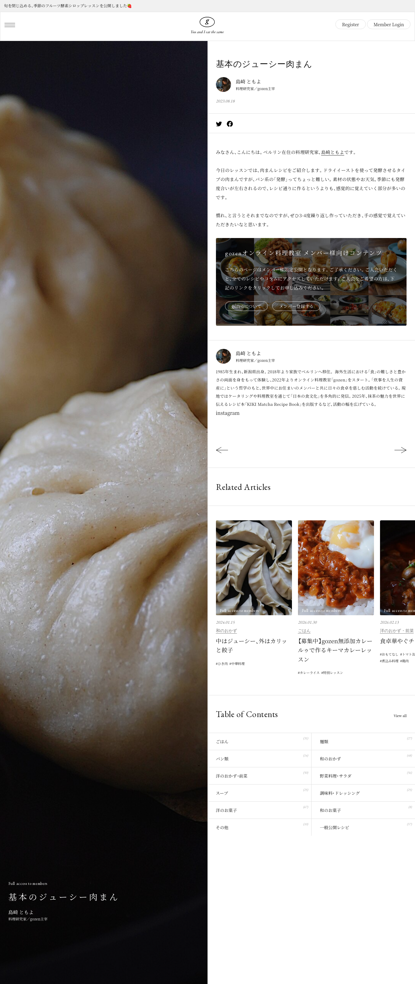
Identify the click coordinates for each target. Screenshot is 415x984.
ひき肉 (223, 663)
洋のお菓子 (262, 809)
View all (400, 716)
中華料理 (240, 663)
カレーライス (311, 672)
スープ (262, 792)
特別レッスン (336, 672)
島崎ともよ (332, 152)
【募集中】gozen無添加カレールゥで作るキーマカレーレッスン (335, 650)
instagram (228, 412)
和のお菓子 (366, 809)
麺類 (366, 740)
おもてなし (391, 654)
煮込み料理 (391, 661)
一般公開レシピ (366, 826)
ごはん (304, 630)
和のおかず (226, 630)
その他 (262, 826)
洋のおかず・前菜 (397, 630)
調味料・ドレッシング (366, 792)
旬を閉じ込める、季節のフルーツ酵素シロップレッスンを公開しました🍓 (68, 5)
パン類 (262, 758)
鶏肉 (407, 661)
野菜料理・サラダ (366, 775)
